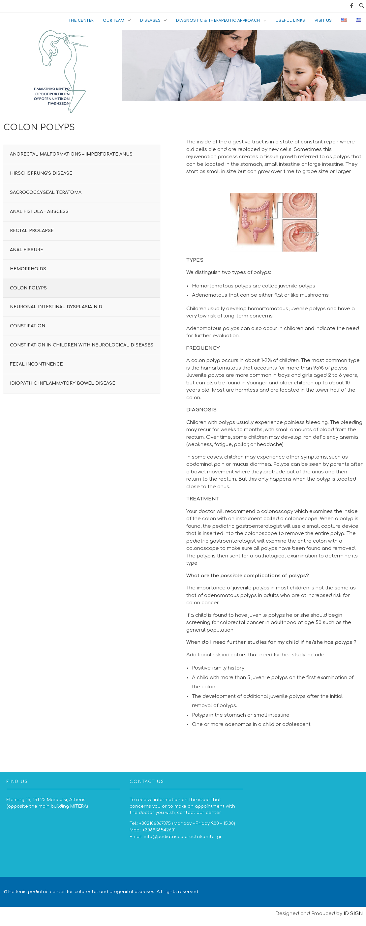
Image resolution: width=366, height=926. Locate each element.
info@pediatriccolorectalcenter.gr (183, 836)
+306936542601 (158, 829)
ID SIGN (353, 913)
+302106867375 (155, 823)
